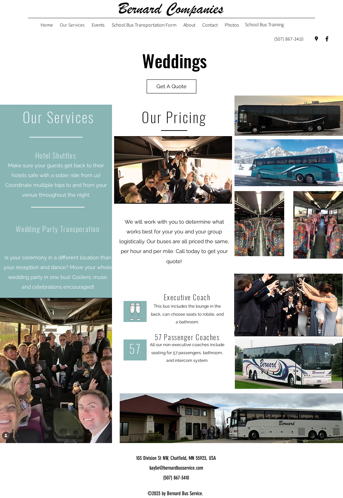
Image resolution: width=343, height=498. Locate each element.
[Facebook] (326, 38)
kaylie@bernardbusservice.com (176, 468)
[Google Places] (316, 38)
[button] (171, 86)
